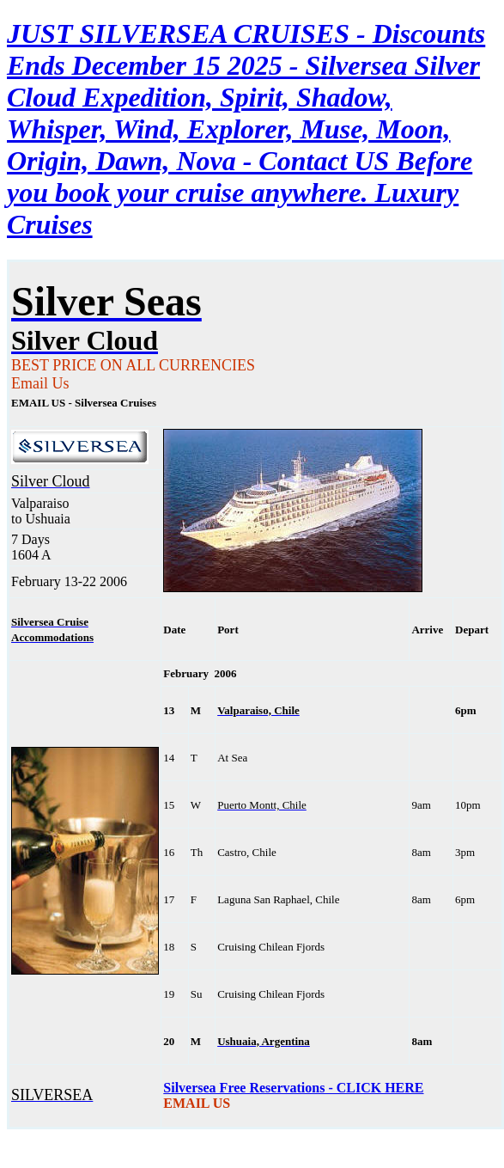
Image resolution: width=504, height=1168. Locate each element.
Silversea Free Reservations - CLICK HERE (293, 1087)
